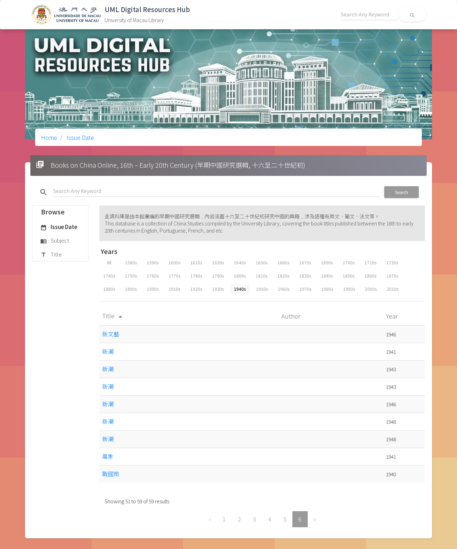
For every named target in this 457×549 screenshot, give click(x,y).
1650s (261, 262)
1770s (174, 276)
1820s (283, 276)
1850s (349, 276)
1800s (240, 276)
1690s (327, 262)
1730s (392, 262)
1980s (327, 289)
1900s (153, 289)
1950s (262, 289)
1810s (261, 276)
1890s (131, 289)
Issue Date (79, 137)
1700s (349, 262)
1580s (131, 262)
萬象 (108, 456)
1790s (218, 276)
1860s (370, 276)
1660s (283, 262)
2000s (371, 289)
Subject (54, 240)
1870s (392, 276)
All (109, 262)
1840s (327, 276)
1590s (153, 262)
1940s (240, 289)
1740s (109, 276)
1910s (174, 289)
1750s (131, 276)
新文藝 (110, 334)
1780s (196, 276)
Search (401, 192)
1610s (196, 262)
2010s (392, 289)
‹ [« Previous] (210, 519)
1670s (305, 262)
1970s (305, 289)
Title (51, 254)
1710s (370, 262)
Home (49, 137)
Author (291, 315)
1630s (218, 262)
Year (392, 315)
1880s (109, 289)
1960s (284, 289)
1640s (240, 262)
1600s (174, 262)
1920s (196, 289)
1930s (218, 289)
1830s (305, 276)
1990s (349, 289)
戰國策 (110, 473)
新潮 (108, 351)
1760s (153, 276)
